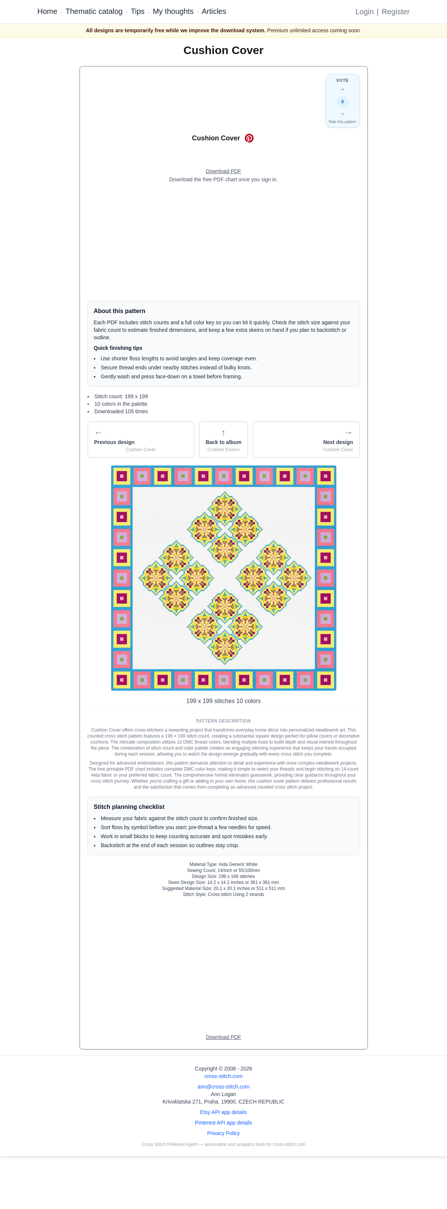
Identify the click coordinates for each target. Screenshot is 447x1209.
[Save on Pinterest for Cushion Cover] (249, 138)
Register (395, 12)
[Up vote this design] (342, 89)
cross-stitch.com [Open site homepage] (223, 1076)
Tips (137, 11)
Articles (214, 11)
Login (364, 12)
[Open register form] (223, 171)
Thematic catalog (93, 11)
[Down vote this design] (342, 113)
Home (47, 11)
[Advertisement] (223, 241)
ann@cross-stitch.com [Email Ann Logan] (223, 1087)
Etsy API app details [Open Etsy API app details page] (223, 1112)
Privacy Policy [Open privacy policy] (223, 1133)
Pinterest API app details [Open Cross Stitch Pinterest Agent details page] (223, 1123)
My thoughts (173, 11)
